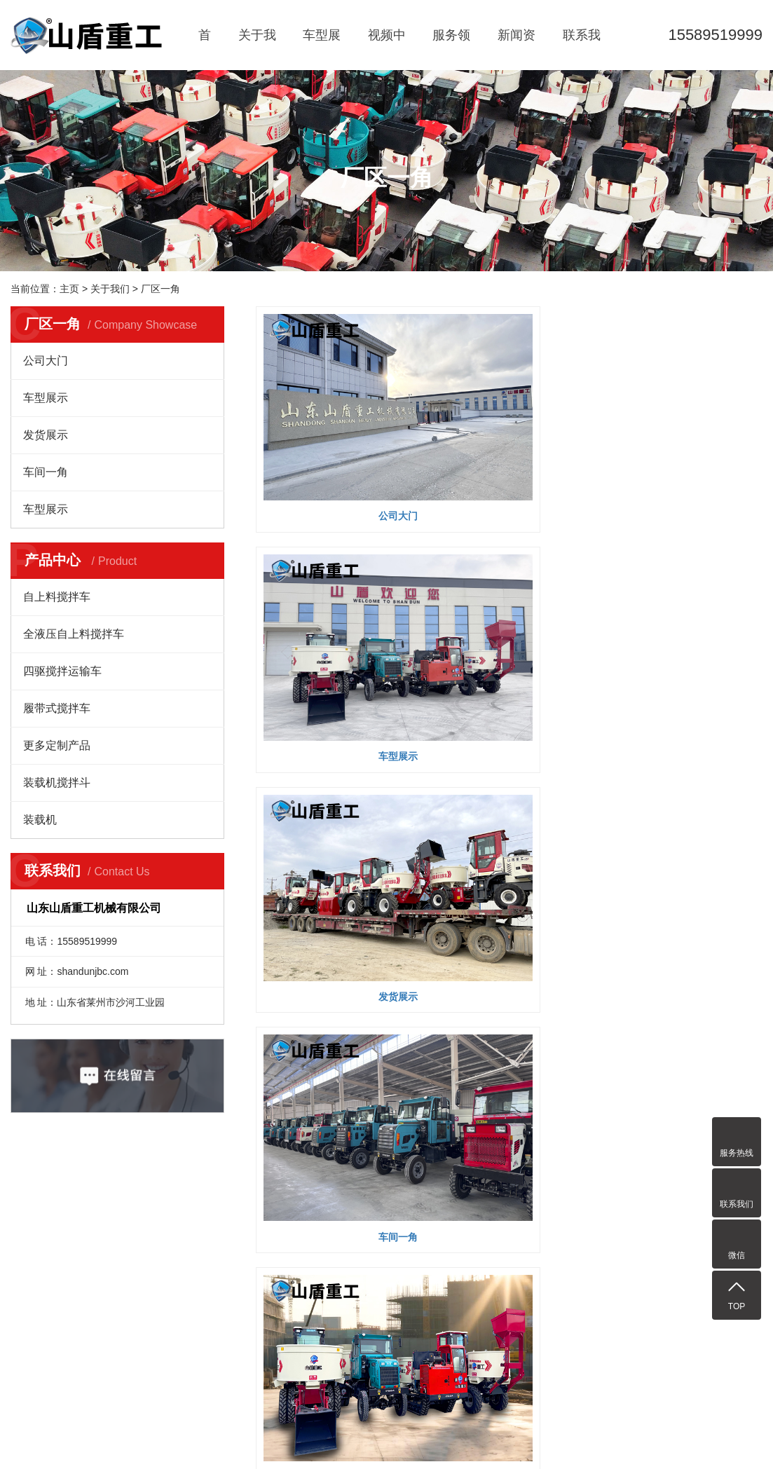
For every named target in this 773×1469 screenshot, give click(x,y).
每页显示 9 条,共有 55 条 (333, 788)
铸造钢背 (548, 1345)
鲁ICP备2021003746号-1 (330, 1442)
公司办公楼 (508, 734)
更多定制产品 (56, 745)
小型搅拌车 (173, 1253)
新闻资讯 (516, 49)
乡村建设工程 (248, 1213)
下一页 (685, 788)
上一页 (460, 788)
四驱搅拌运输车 (62, 671)
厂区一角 (160, 288)
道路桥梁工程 (248, 1292)
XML (418, 1259)
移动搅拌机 (173, 1233)
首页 (204, 49)
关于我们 (257, 49)
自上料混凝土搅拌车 (183, 1302)
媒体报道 (307, 1253)
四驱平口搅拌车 (183, 1351)
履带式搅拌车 (56, 708)
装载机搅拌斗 (56, 782)
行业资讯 (307, 1233)
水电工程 (238, 1233)
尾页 (729, 788)
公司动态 (307, 1213)
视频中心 (387, 49)
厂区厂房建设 (248, 1272)
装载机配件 (496, 1345)
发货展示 (45, 435)
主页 (69, 288)
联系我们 (582, 49)
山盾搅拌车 (173, 1213)
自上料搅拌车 (56, 597)
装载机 (40, 820)
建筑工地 (238, 1253)
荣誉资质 (30, 1253)
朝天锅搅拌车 (178, 1272)
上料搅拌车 (173, 1331)
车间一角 (45, 472)
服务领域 (451, 49)
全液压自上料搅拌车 (73, 634)
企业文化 (30, 1233)
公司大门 (45, 361)
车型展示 (322, 49)
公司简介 (30, 1213)
